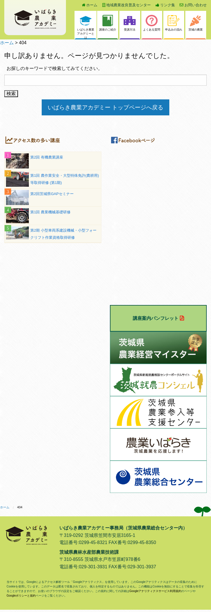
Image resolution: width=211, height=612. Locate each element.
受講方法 (130, 23)
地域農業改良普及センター (126, 5)
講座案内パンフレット (155, 318)
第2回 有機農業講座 (46, 157)
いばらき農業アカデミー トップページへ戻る (106, 107)
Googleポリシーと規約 (21, 595)
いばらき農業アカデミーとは (85, 27)
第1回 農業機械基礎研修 (50, 212)
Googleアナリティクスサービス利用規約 (155, 591)
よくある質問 (151, 23)
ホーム (90, 5)
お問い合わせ (193, 5)
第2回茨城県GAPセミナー (52, 194)
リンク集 (165, 5)
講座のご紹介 (107, 23)
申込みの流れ (173, 23)
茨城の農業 (195, 23)
